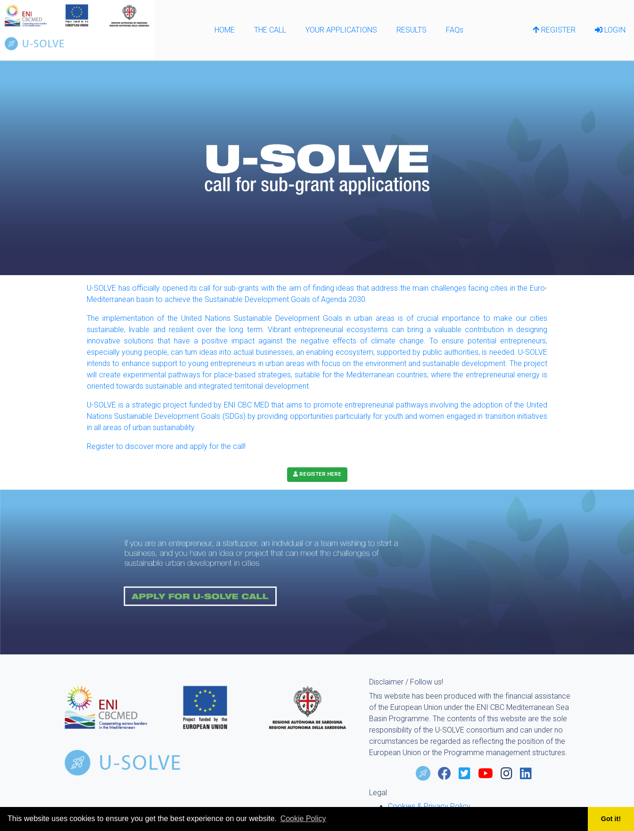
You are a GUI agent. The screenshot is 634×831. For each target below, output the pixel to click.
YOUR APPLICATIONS (341, 29)
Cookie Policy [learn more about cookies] (303, 819)
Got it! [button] (611, 819)
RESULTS (411, 29)
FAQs (454, 29)
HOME (224, 29)
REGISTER (554, 29)
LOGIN (610, 29)
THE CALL (270, 29)
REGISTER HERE (317, 474)
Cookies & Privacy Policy (429, 806)
